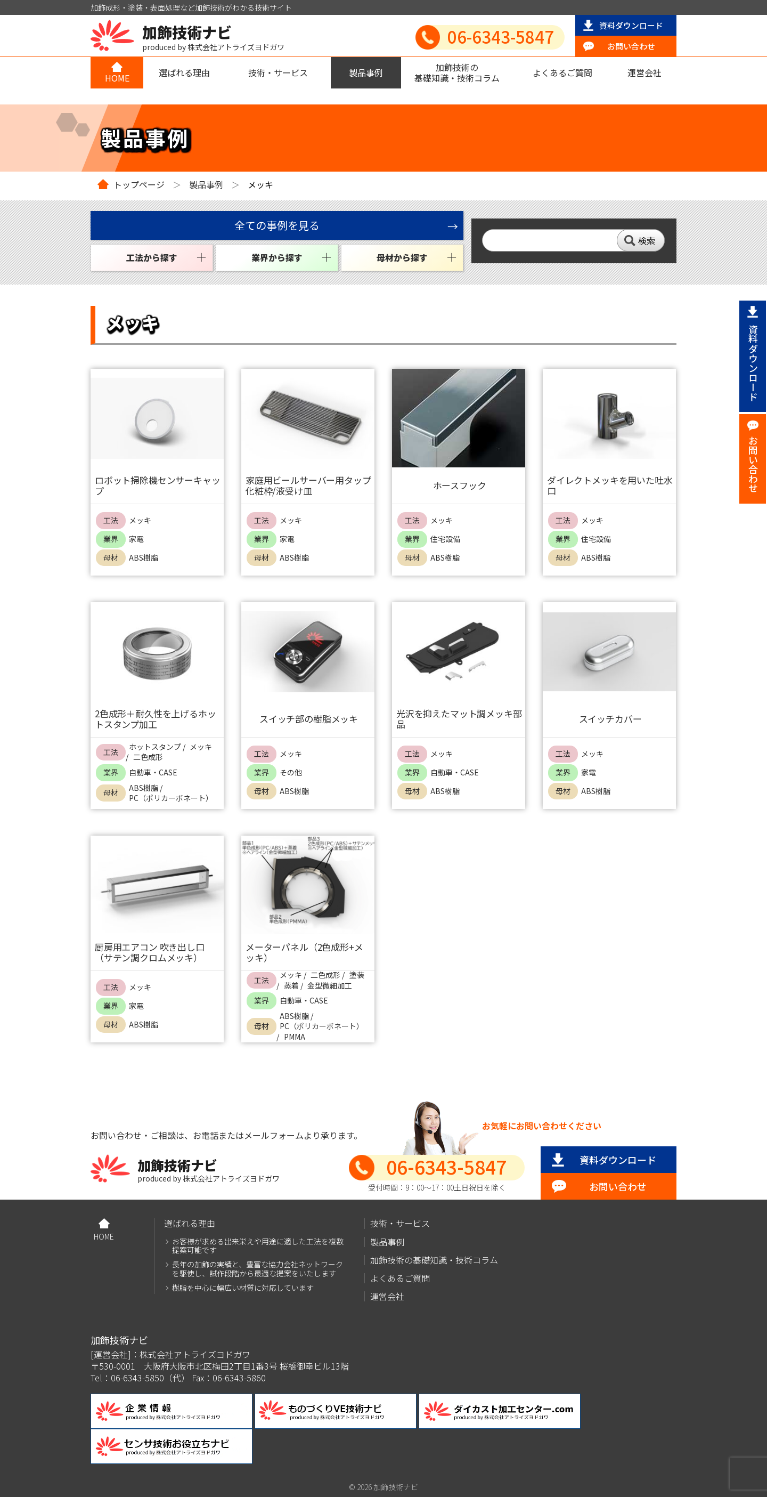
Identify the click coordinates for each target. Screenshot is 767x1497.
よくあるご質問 (562, 72)
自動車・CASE (153, 772)
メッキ (140, 520)
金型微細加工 (329, 986)
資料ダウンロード (631, 25)
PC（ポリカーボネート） (171, 798)
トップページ (139, 184)
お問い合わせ (631, 46)
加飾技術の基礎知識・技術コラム (457, 72)
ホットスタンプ (155, 747)
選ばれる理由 (184, 72)
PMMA (294, 1037)
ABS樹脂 (143, 558)
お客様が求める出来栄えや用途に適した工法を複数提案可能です (258, 1246)
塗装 (356, 975)
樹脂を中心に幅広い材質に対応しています (243, 1287)
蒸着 (291, 986)
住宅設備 (445, 539)
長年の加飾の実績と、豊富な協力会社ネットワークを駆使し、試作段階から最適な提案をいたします (257, 1269)
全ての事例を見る (277, 225)
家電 (136, 539)
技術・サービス (278, 72)
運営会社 (644, 72)
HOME (117, 77)
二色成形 (148, 757)
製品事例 (366, 72)
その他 (291, 772)
